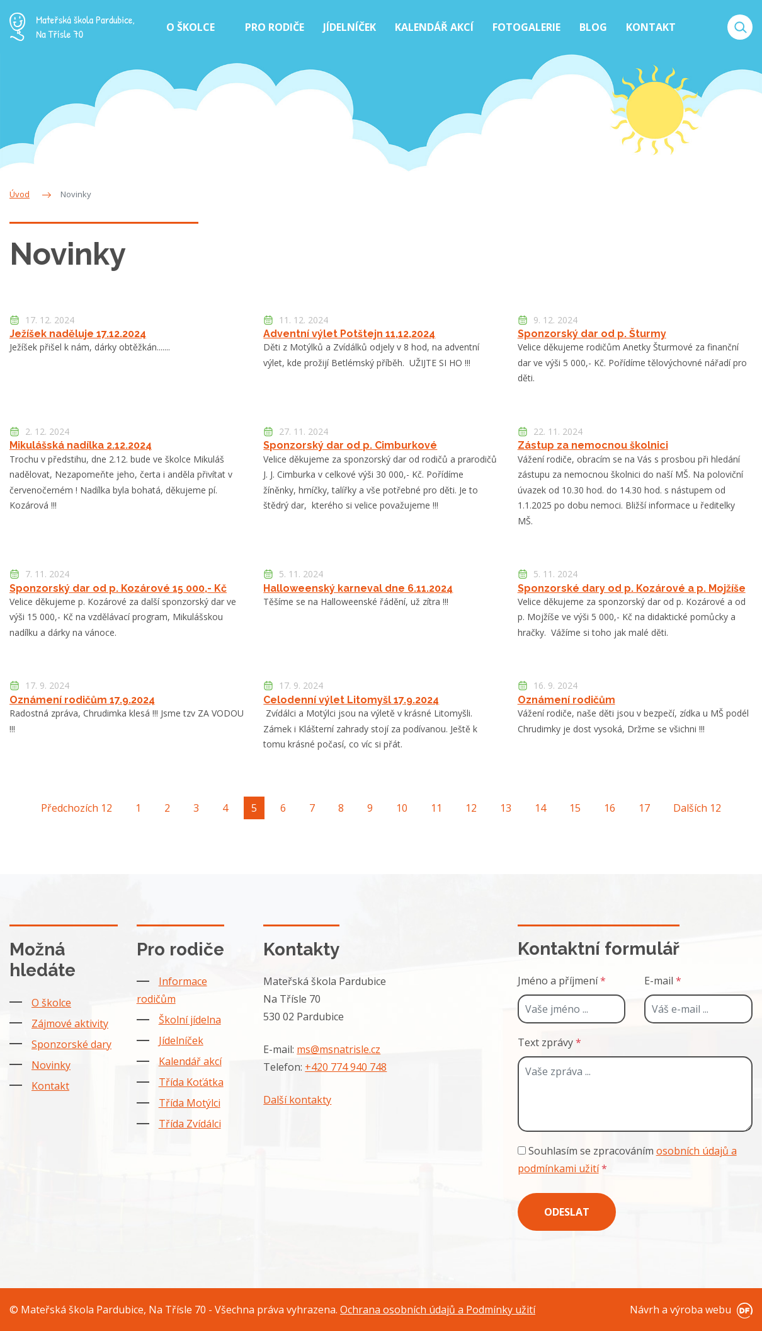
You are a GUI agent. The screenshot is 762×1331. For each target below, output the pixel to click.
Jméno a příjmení (562, 981)
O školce (51, 1003)
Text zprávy (549, 1042)
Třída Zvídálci (190, 1124)
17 (644, 808)
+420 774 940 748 (346, 1067)
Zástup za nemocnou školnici (593, 445)
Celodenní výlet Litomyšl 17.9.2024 (351, 700)
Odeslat (566, 1212)
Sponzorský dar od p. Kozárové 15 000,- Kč (118, 588)
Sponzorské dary (71, 1044)
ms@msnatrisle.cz (338, 1049)
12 (471, 808)
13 (505, 808)
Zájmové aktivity (69, 1023)
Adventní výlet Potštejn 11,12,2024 (349, 334)
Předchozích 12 (76, 808)
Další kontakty (297, 1100)
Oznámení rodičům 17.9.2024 (82, 700)
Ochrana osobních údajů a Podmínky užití (437, 1310)
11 (436, 808)
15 (575, 808)
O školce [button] (191, 27)
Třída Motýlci (189, 1103)
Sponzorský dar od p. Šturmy (592, 334)
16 (609, 808)
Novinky (51, 1065)
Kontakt (50, 1086)
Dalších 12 (697, 808)
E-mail (662, 981)
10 (401, 808)
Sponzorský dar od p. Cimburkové (350, 445)
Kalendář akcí (190, 1061)
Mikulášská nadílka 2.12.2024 (80, 445)
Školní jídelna (190, 1020)
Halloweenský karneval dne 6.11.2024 (358, 588)
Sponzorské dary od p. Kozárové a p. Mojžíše (632, 588)
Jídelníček (181, 1040)
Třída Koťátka (191, 1082)
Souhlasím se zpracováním (627, 1159)
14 (540, 808)
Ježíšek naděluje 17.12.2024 (77, 334)
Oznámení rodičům (566, 700)
